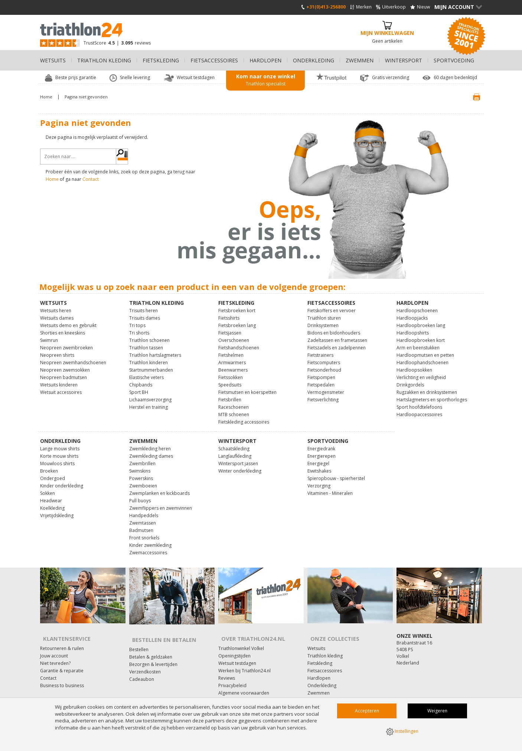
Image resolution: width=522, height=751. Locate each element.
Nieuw (420, 7)
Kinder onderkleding (61, 481)
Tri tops (137, 320)
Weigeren (437, 712)
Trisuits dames (144, 313)
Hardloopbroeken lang (421, 320)
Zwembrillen (142, 459)
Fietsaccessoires (324, 660)
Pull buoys (140, 496)
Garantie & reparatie (62, 660)
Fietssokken (230, 372)
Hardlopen (318, 668)
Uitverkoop (391, 7)
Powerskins (141, 473)
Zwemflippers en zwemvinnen (160, 503)
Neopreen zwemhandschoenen (73, 358)
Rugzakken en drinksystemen (427, 387)
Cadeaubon (141, 669)
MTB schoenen (233, 409)
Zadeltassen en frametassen (337, 335)
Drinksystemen (323, 320)
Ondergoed (52, 473)
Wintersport (320, 690)
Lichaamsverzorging (150, 395)
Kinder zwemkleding (150, 540)
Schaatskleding (233, 444)
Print (470, 97)
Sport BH (138, 387)
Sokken (47, 488)
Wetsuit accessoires (61, 387)
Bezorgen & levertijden (153, 654)
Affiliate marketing (237, 690)
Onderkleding (321, 675)
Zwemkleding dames (151, 451)
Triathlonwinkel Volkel (241, 638)
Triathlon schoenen (149, 335)
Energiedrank (321, 444)
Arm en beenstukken (418, 343)
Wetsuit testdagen (237, 653)
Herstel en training (148, 402)
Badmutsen (141, 525)
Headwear (51, 496)
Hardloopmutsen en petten (425, 350)
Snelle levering (135, 77)
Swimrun (49, 335)
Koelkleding (52, 503)
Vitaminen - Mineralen (330, 488)
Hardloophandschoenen (422, 358)
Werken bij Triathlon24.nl (244, 660)
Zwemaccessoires (148, 548)
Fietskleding (319, 653)
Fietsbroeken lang (237, 320)
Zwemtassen (142, 518)
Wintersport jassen (238, 459)
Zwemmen (318, 683)
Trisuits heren (143, 306)
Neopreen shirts (57, 350)
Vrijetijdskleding (57, 510)
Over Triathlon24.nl (248, 631)
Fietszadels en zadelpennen (336, 343)
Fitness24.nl (230, 698)
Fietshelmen (231, 350)
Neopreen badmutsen (63, 372)
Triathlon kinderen (148, 358)
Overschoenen (233, 335)
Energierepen (321, 451)
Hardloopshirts (413, 328)
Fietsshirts (228, 313)
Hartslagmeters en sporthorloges (432, 395)
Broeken (49, 466)
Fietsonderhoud (324, 365)
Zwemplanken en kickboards (159, 488)
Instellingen (402, 732)
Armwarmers (232, 358)
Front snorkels (144, 533)
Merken (361, 7)
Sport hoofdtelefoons (419, 402)
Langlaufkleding (234, 451)
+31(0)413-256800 (323, 7)
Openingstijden (234, 646)
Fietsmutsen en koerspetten (247, 387)
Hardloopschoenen (417, 306)
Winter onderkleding (239, 466)
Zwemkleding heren (150, 444)
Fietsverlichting (323, 395)
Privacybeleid (232, 675)
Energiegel (318, 459)
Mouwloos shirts (57, 459)
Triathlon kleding (325, 646)
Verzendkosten (145, 662)
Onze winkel (415, 631)
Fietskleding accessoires (243, 417)
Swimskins (139, 466)
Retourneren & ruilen (62, 638)
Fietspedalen (321, 380)
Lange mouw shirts (59, 444)
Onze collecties (330, 631)
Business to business (62, 675)
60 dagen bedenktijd (455, 77)
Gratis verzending (390, 77)
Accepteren (367, 712)
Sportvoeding (321, 698)
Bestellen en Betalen (160, 632)
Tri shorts (139, 328)
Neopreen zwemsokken (65, 365)
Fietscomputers (323, 358)
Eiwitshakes (319, 466)
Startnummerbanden (151, 365)
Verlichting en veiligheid (421, 372)
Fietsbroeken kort (236, 306)
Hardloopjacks (412, 313)
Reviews (226, 668)
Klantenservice (62, 631)
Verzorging (318, 481)
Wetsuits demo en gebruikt (68, 320)
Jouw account (54, 646)
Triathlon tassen (146, 343)
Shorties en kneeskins (62, 328)
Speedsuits (229, 380)
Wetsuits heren (55, 306)
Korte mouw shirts (59, 451)
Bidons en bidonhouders (333, 328)
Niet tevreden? (55, 653)
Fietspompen (321, 372)
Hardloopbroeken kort (421, 335)
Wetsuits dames (57, 313)
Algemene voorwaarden (243, 683)
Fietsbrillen (229, 395)
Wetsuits (316, 638)
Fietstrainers (320, 350)
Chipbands (140, 380)
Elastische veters (146, 372)
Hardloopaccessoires (419, 409)
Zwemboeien (143, 481)
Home (52, 179)
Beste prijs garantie (75, 77)
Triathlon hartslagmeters (155, 350)
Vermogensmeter (325, 387)
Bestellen (139, 639)
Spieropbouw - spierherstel (336, 473)
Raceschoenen (233, 402)
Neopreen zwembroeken (66, 343)
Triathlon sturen (324, 313)
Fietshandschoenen (238, 343)
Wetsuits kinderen (59, 380)
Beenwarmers (233, 365)
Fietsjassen (229, 328)
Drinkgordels (410, 380)
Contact (90, 179)
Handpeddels (143, 510)
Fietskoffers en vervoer (331, 306)
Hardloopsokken (414, 365)
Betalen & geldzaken (150, 647)
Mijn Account (458, 7)
